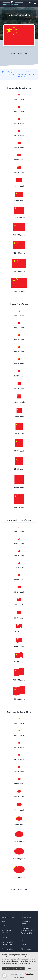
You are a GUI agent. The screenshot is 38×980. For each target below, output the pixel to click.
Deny (8, 968)
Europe (4, 937)
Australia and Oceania (6, 931)
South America (7, 949)
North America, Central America (7, 943)
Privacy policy (26, 949)
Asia (3, 926)
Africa (4, 921)
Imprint (23, 944)
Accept (19, 968)
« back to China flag (19, 53)
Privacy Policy (21, 977)
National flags (8, 917)
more (30, 968)
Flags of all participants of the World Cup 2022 (28, 930)
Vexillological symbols (25, 922)
